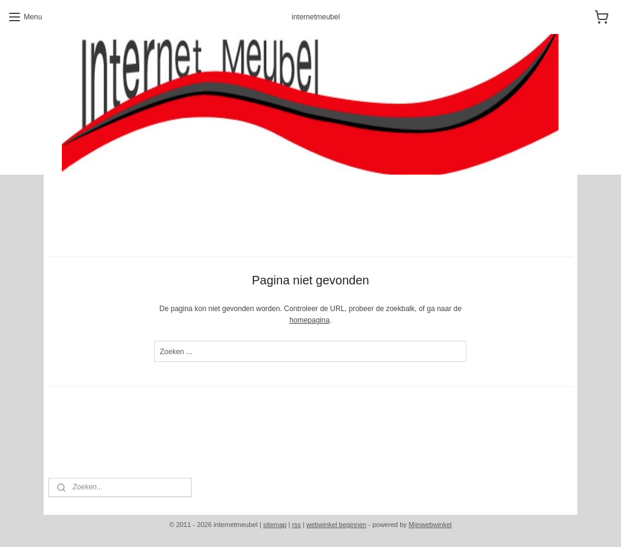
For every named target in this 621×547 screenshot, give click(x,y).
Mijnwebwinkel (430, 524)
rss (296, 524)
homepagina (309, 320)
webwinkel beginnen (336, 524)
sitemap (275, 524)
